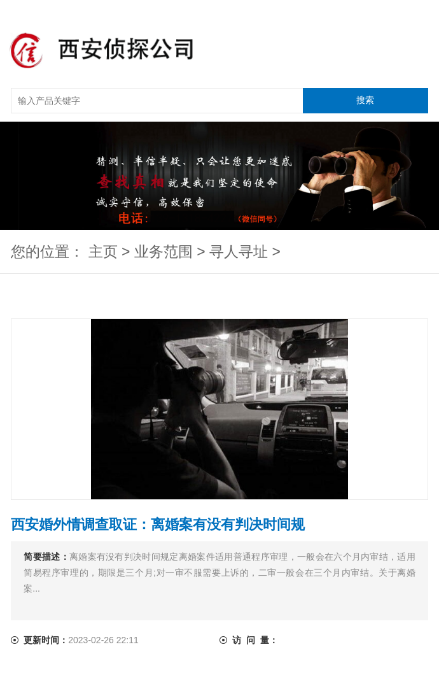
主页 (103, 251)
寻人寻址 (238, 251)
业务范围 (163, 251)
